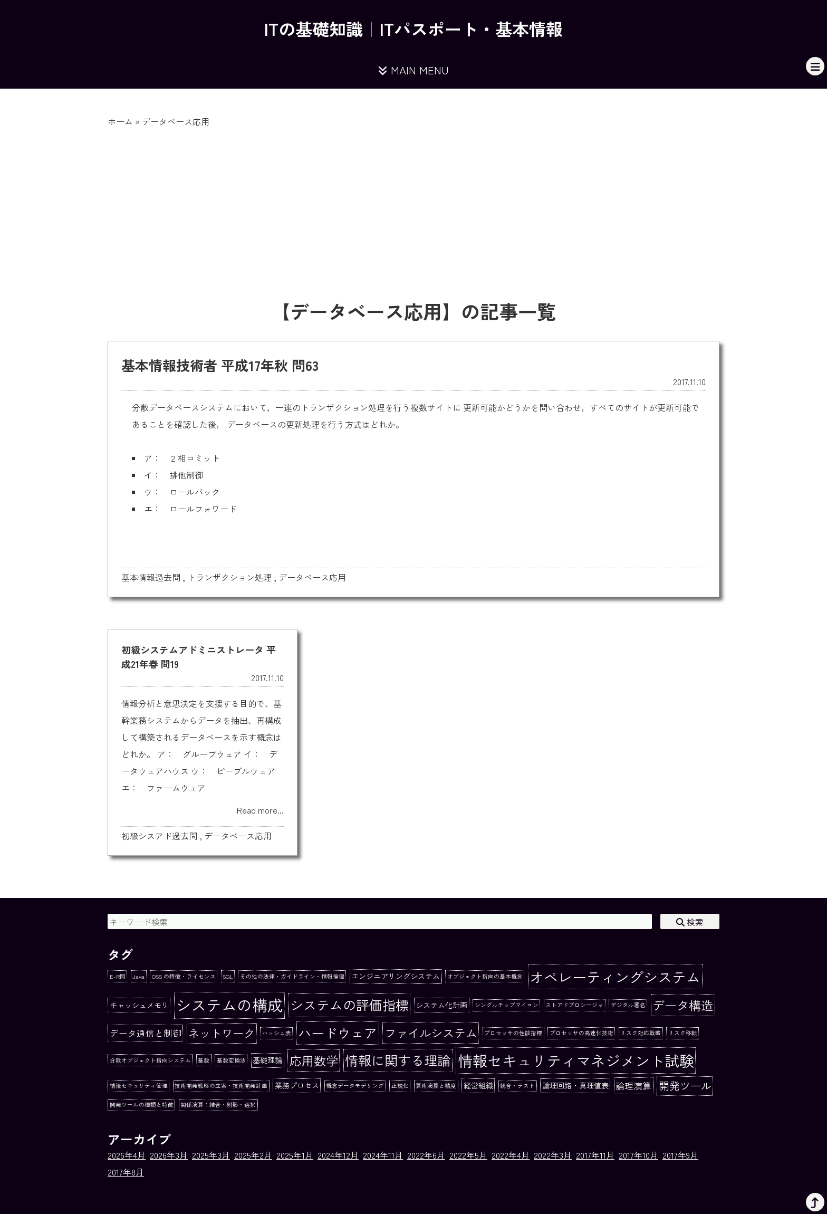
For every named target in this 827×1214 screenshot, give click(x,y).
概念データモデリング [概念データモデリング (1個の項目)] (355, 1085)
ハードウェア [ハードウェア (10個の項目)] (337, 1032)
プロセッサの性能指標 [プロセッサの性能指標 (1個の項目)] (513, 1033)
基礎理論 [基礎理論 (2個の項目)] (267, 1060)
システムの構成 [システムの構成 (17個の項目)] (229, 1004)
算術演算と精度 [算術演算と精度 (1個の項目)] (436, 1085)
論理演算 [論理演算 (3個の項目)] (633, 1085)
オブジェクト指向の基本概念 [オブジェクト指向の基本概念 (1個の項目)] (485, 976)
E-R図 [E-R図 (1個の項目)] (118, 976)
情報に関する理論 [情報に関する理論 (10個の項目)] (397, 1059)
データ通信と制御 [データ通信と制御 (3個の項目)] (145, 1033)
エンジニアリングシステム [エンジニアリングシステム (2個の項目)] (395, 976)
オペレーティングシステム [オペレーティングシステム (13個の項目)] (615, 976)
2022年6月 (426, 1155)
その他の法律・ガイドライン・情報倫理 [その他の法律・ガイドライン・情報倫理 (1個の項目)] (292, 976)
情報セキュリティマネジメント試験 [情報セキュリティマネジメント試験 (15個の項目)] (576, 1060)
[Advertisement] (413, 207)
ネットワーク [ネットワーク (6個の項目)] (221, 1033)
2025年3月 (211, 1155)
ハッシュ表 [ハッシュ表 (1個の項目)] (276, 1033)
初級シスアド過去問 (159, 835)
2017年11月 (595, 1155)
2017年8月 (126, 1171)
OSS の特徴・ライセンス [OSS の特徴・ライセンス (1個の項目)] (184, 976)
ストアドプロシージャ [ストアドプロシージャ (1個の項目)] (574, 1005)
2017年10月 (638, 1155)
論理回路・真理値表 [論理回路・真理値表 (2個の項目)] (575, 1085)
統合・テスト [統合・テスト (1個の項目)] (517, 1085)
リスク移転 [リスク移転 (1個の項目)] (682, 1033)
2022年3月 (553, 1155)
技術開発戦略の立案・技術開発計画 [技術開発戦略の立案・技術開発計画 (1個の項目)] (221, 1085)
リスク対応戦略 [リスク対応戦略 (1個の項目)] (640, 1033)
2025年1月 (294, 1155)
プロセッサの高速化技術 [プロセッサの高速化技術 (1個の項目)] (581, 1033)
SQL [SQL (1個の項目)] (228, 976)
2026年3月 (169, 1155)
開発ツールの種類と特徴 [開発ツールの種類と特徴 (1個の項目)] (142, 1104)
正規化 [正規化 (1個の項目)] (400, 1085)
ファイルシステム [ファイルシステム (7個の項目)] (430, 1032)
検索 (690, 921)
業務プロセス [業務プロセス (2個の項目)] (297, 1085)
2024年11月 (383, 1155)
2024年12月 (338, 1155)
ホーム (120, 121)
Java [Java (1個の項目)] (138, 976)
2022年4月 (511, 1155)
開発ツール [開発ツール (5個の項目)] (685, 1085)
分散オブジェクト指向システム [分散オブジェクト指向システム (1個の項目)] (150, 1060)
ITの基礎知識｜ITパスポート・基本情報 (413, 28)
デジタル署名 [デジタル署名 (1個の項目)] (628, 1005)
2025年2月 (253, 1155)
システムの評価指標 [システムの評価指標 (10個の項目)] (349, 1004)
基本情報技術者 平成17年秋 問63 (220, 365)
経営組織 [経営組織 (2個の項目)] (478, 1085)
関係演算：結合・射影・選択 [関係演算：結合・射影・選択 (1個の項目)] (218, 1104)
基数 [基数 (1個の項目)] (203, 1060)
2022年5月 (468, 1155)
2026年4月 (127, 1155)
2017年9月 (680, 1155)
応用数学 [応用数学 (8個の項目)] (314, 1060)
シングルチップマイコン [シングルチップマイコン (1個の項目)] (506, 1005)
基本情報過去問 (150, 577)
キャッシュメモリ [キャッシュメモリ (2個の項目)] (139, 1005)
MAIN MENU (413, 70)
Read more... (260, 810)
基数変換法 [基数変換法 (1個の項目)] (231, 1060)
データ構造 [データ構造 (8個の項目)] (682, 1005)
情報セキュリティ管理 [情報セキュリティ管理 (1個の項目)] (139, 1085)
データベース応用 (312, 577)
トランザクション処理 (229, 577)
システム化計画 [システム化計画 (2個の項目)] (441, 1005)
